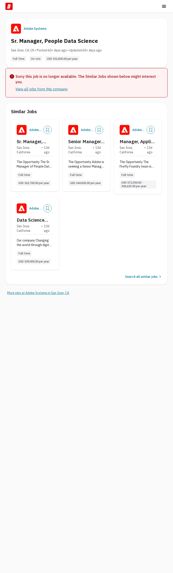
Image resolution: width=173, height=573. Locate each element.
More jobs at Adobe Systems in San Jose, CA (38, 293)
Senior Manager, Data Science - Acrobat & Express (85, 141)
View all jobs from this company (42, 89)
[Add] (47, 130)
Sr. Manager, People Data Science (30, 141)
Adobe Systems (35, 29)
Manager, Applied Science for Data (138, 141)
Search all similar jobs (143, 277)
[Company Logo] (22, 130)
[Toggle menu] (164, 6)
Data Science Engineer (30, 220)
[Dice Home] (9, 6)
